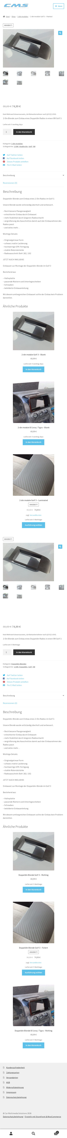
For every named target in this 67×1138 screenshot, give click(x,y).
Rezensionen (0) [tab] (10, 183)
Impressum (11, 1092)
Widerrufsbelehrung (15, 1087)
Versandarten (12, 1077)
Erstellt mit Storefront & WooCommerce (43, 1116)
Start (8, 16)
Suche (33, 1133)
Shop (14, 16)
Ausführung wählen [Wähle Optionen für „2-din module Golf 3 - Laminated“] (33, 525)
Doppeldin (23, 667)
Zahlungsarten (12, 1072)
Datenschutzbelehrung (16, 1097)
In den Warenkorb (24, 132)
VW (34, 146)
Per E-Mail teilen (14, 165)
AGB (8, 1082)
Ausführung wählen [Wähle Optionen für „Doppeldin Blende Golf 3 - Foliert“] (33, 972)
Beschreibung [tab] (9, 175)
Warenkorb (52, 1132)
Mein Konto (11, 1133)
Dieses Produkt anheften (17, 161)
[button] (60, 33)
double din (23, 146)
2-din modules (22, 16)
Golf (30, 146)
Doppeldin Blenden (18, 664)
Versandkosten (35, 515)
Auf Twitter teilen (15, 155)
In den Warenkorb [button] (33, 369)
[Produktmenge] (7, 132)
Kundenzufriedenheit (15, 1067)
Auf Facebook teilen (15, 158)
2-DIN (16, 146)
